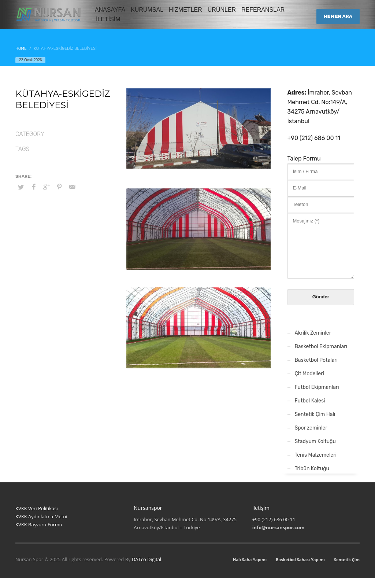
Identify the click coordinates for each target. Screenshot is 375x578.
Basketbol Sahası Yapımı (300, 559)
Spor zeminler (311, 428)
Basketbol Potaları (316, 360)
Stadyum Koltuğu (315, 441)
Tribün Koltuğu (312, 468)
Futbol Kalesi (310, 401)
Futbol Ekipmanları (317, 387)
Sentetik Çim (347, 559)
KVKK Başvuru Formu (38, 524)
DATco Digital (146, 559)
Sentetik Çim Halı (315, 414)
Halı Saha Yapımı (250, 559)
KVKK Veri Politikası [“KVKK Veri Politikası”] (36, 508)
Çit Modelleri (309, 374)
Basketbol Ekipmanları (321, 346)
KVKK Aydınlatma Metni (41, 516)
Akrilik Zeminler (313, 333)
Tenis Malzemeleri (316, 455)
